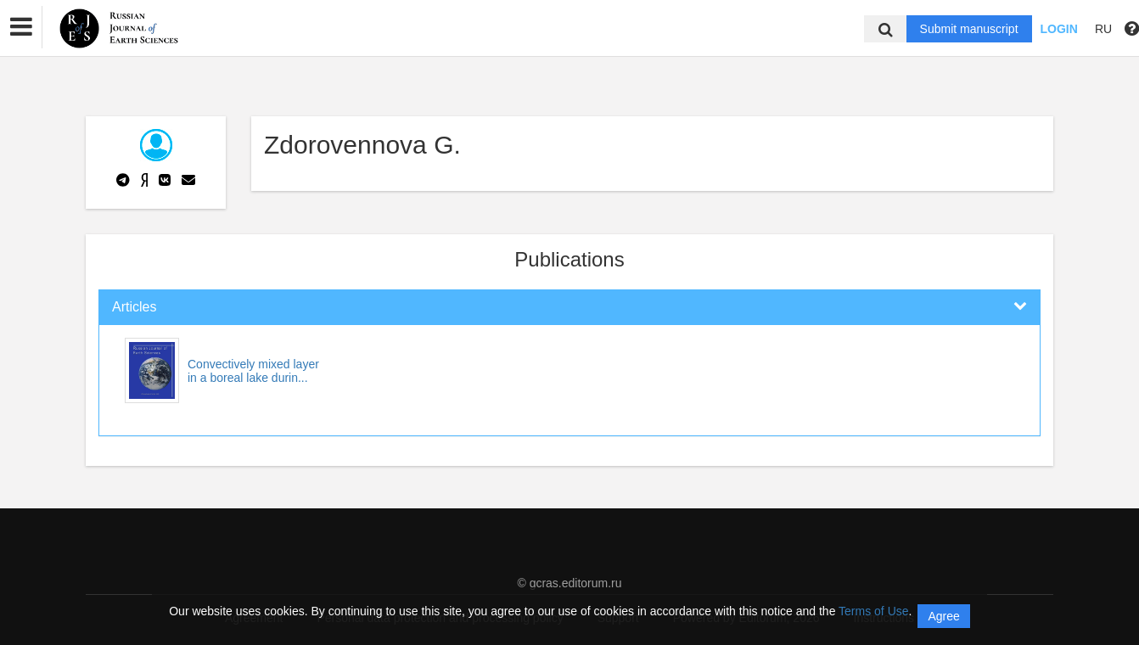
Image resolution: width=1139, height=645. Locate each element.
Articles (134, 307)
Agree (943, 616)
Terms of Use (873, 611)
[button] (21, 27)
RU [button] (1103, 29)
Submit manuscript (969, 29)
